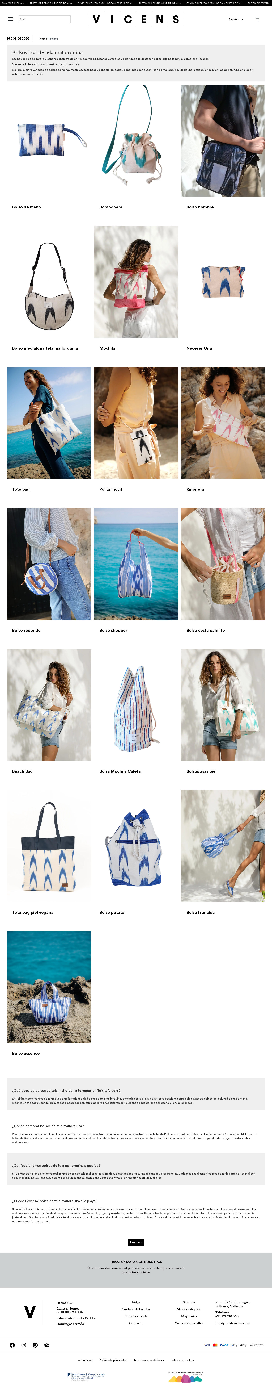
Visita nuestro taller (189, 1323)
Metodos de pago (189, 1309)
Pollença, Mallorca (229, 1306)
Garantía (189, 1302)
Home (43, 38)
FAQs (136, 1302)
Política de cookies (182, 1360)
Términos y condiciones (149, 1360)
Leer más (136, 1242)
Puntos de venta (136, 1316)
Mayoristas (189, 1316)
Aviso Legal (85, 1360)
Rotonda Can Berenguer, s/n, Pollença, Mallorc (221, 1134)
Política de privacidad (113, 1360)
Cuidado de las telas (136, 1309)
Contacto (136, 1323)
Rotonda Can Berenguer (233, 1302)
